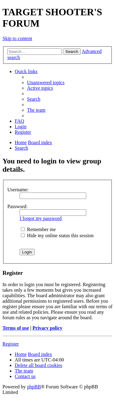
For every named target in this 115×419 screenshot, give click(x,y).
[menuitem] (45, 82)
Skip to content (17, 38)
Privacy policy (47, 328)
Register (10, 343)
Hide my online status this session (57, 235)
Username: (18, 189)
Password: (17, 206)
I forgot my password (41, 218)
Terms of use (15, 328)
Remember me (38, 229)
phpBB (34, 386)
